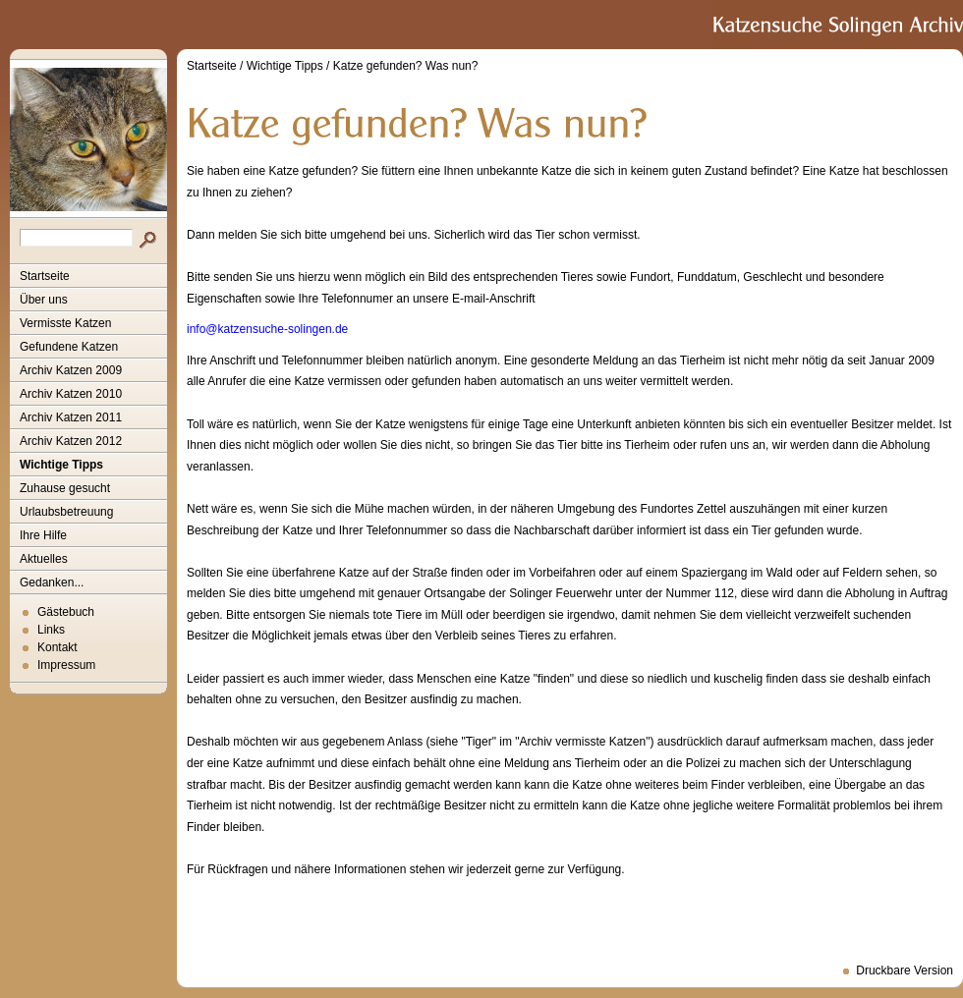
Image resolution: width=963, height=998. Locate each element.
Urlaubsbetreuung (66, 512)
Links (51, 630)
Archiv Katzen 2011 (71, 417)
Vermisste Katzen (65, 323)
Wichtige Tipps (61, 464)
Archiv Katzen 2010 (71, 394)
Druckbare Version (904, 970)
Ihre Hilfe (43, 535)
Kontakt (57, 647)
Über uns (44, 299)
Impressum (66, 665)
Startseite (45, 276)
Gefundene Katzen (69, 347)
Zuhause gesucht (65, 488)
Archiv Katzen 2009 (71, 370)
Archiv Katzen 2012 (71, 441)
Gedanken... (52, 582)
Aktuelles (44, 559)
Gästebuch (65, 612)
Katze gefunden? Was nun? (406, 66)
